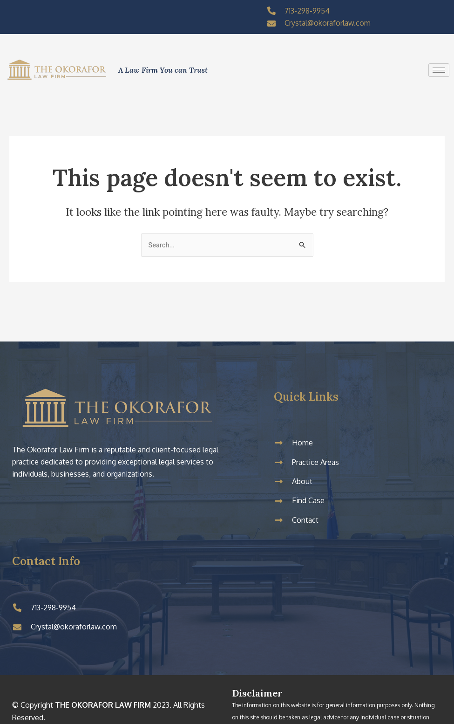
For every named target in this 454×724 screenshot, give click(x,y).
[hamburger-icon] (438, 70)
